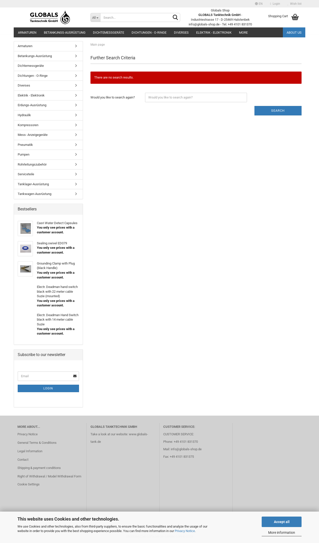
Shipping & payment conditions (39, 468)
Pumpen (23, 154)
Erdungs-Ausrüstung (32, 105)
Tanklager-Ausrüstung (33, 184)
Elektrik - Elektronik (214, 32)
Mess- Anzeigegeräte (33, 135)
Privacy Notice (185, 531)
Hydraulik (24, 115)
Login (275, 3)
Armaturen (27, 32)
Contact (22, 459)
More (243, 32)
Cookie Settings (28, 484)
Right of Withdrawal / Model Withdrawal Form (49, 476)
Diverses (181, 32)
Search (278, 110)
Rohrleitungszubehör (32, 164)
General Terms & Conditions (37, 443)
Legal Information (29, 451)
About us (294, 32)
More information (281, 533)
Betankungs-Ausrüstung (64, 32)
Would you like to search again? (112, 97)
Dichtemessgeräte (108, 32)
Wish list (295, 3)
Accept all (282, 522)
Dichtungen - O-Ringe (149, 32)
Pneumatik (25, 145)
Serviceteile (26, 174)
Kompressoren (28, 125)
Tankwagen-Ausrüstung (34, 194)
